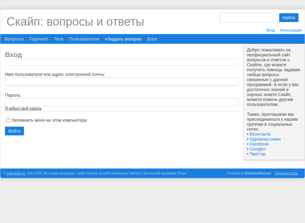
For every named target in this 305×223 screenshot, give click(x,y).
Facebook (259, 144)
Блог (152, 39)
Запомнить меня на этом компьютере (49, 120)
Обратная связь (286, 173)
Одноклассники (265, 139)
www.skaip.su (16, 173)
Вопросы (14, 39)
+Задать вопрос (123, 39)
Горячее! (38, 39)
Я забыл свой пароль (23, 108)
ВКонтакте (260, 134)
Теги (58, 39)
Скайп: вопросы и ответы (75, 21)
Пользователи (84, 39)
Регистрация (291, 30)
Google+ (258, 148)
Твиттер (258, 153)
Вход (270, 30)
